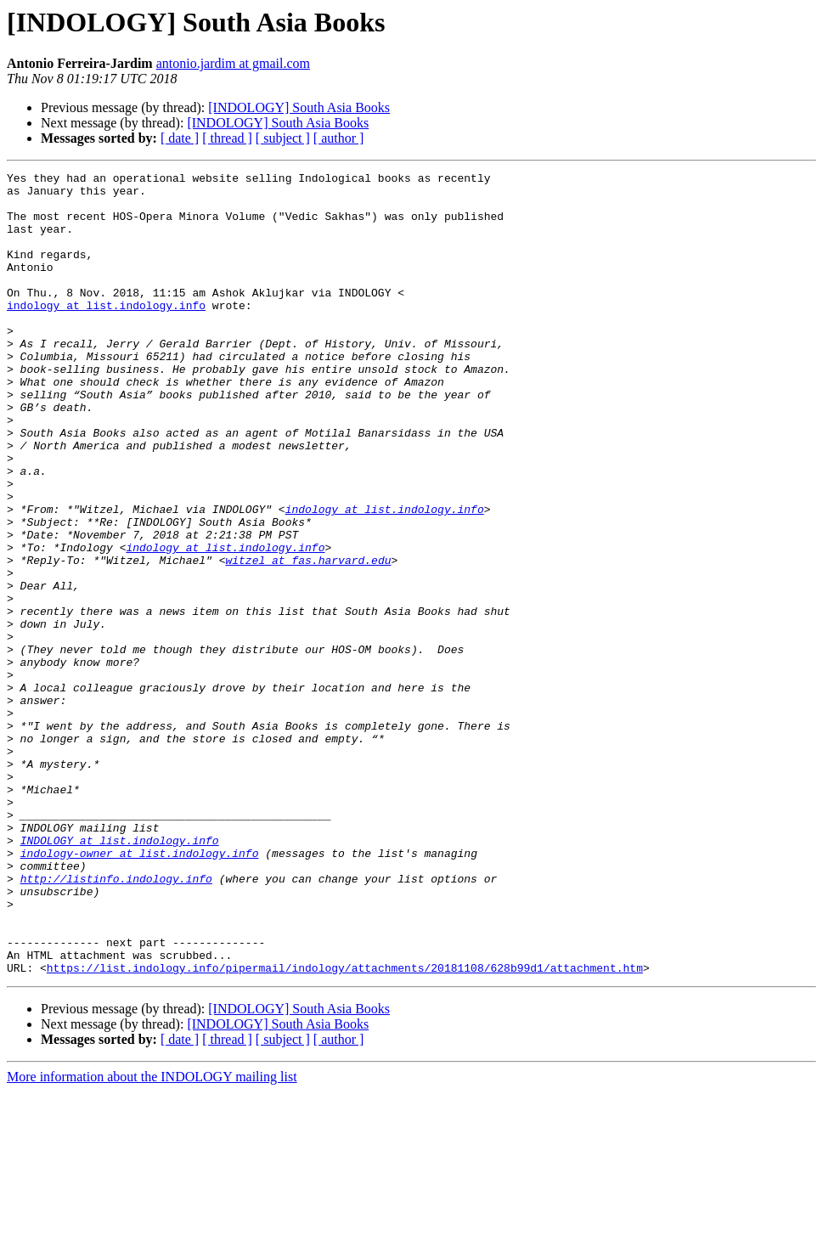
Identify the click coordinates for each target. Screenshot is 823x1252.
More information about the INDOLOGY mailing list (152, 1237)
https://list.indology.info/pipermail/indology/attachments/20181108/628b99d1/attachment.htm (345, 1128)
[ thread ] (227, 138)
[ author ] (338, 138)
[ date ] (180, 138)
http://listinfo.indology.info (116, 1021)
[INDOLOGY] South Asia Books (299, 107)
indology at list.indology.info (106, 333)
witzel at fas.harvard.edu (308, 638)
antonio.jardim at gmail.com (233, 63)
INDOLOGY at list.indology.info (119, 975)
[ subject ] (283, 138)
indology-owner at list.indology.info (139, 990)
